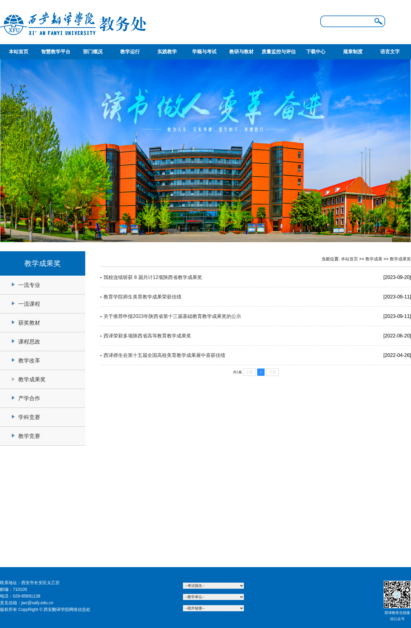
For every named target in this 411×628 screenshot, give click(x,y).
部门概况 (93, 51)
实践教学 (167, 51)
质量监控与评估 (279, 51)
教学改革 (29, 361)
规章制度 (353, 51)
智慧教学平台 (55, 51)
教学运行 (130, 51)
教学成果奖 (32, 379)
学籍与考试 (204, 51)
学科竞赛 (29, 417)
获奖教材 (29, 323)
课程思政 (29, 342)
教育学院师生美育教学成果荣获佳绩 (142, 296)
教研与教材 (241, 51)
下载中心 (315, 51)
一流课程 (29, 304)
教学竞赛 (29, 436)
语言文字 (390, 51)
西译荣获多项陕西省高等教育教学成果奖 (147, 335)
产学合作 (29, 398)
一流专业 (29, 285)
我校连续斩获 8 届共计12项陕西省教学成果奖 (153, 277)
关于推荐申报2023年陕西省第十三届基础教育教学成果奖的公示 (172, 316)
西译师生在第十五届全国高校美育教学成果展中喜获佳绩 (164, 355)
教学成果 (373, 258)
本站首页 (18, 51)
